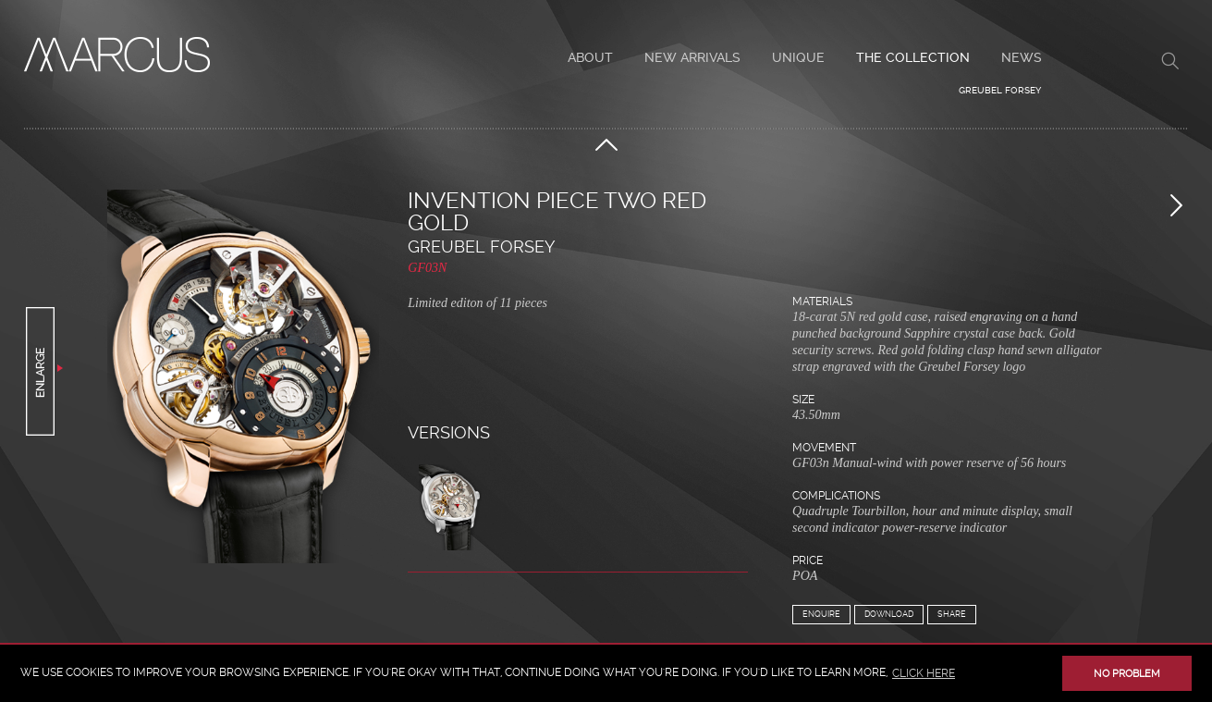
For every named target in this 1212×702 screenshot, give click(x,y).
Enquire (821, 614)
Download (888, 614)
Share (951, 614)
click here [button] (923, 673)
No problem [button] (1127, 674)
